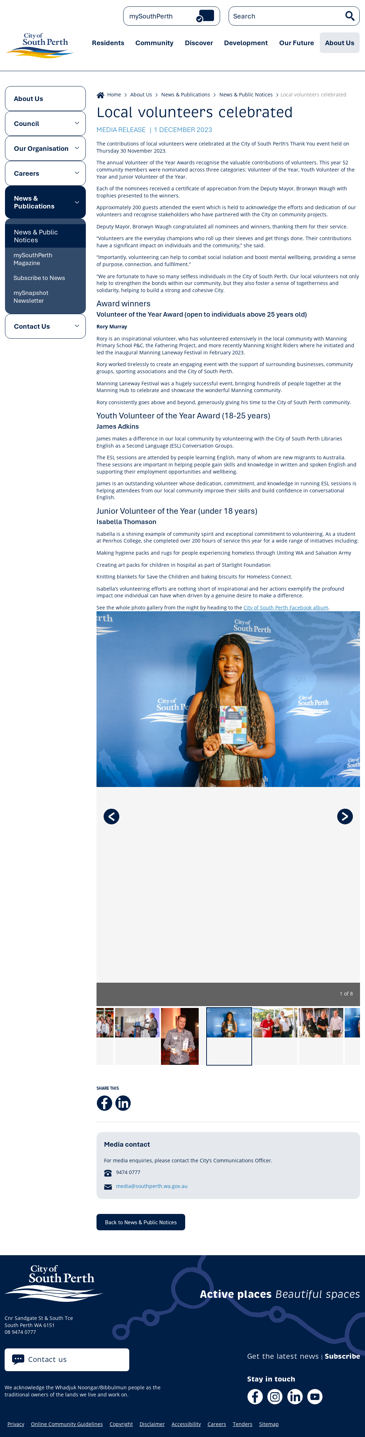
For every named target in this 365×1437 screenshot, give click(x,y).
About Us (339, 42)
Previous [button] (111, 816)
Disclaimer (152, 1424)
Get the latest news (283, 1356)
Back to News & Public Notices (141, 1222)
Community (154, 42)
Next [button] (345, 816)
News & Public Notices (36, 235)
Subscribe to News (39, 278)
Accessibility (186, 1424)
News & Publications (34, 202)
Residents (108, 42)
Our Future (296, 42)
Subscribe (342, 1356)
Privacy (15, 1424)
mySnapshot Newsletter (31, 297)
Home (114, 94)
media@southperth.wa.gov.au (152, 1186)
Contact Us (32, 326)
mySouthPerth (151, 16)
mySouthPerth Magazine (33, 259)
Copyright (121, 1424)
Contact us (47, 1359)
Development (246, 42)
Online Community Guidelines (67, 1424)
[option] (228, 809)
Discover (199, 42)
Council (26, 123)
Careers (26, 173)
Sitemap (269, 1424)
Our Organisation (41, 148)
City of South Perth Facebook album (286, 607)
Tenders (242, 1424)
